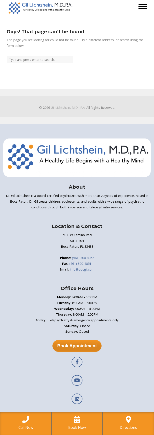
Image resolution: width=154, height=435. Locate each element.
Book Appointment (77, 345)
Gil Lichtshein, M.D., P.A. (68, 107)
